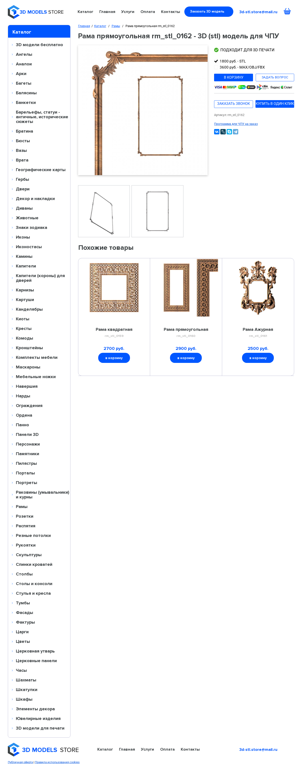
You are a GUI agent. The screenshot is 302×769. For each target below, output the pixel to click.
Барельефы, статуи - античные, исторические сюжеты (42, 117)
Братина (24, 131)
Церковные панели (36, 660)
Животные (27, 217)
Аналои (24, 63)
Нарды (23, 395)
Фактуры (25, 622)
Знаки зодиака (31, 227)
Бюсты (23, 140)
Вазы (21, 150)
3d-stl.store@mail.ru (258, 12)
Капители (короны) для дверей (40, 278)
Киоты (22, 318)
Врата (22, 159)
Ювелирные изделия (38, 718)
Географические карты (41, 169)
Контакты (170, 11)
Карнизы (25, 289)
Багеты (23, 83)
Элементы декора (35, 708)
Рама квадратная (114, 332)
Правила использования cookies (57, 762)
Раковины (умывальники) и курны (42, 494)
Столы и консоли (34, 583)
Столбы (24, 573)
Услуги (127, 11)
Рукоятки (26, 545)
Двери (23, 188)
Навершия (27, 386)
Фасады (24, 612)
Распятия (25, 525)
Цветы (23, 641)
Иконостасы (29, 246)
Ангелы (24, 54)
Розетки (24, 516)
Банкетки (26, 102)
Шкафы (24, 699)
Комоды (24, 338)
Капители (26, 265)
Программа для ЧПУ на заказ (236, 124)
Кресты (24, 328)
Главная (107, 11)
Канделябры (29, 309)
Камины (24, 256)
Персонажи (28, 444)
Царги (22, 631)
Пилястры (26, 463)
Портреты (26, 482)
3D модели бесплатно (39, 44)
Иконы (23, 237)
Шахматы (26, 679)
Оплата (147, 11)
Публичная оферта (20, 762)
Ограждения (29, 405)
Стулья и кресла (33, 593)
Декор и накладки (35, 198)
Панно (22, 424)
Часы (21, 670)
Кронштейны (29, 347)
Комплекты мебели (36, 357)
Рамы (22, 506)
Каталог (85, 11)
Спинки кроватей (34, 564)
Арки (21, 73)
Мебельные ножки (36, 376)
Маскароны (28, 366)
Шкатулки (26, 689)
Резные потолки (33, 535)
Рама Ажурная (258, 332)
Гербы (22, 179)
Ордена (24, 415)
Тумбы (23, 602)
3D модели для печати (40, 728)
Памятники (27, 453)
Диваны (24, 208)
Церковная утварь (35, 650)
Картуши (25, 299)
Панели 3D (27, 434)
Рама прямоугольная (186, 332)
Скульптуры (29, 554)
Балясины (26, 92)
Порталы (25, 472)
